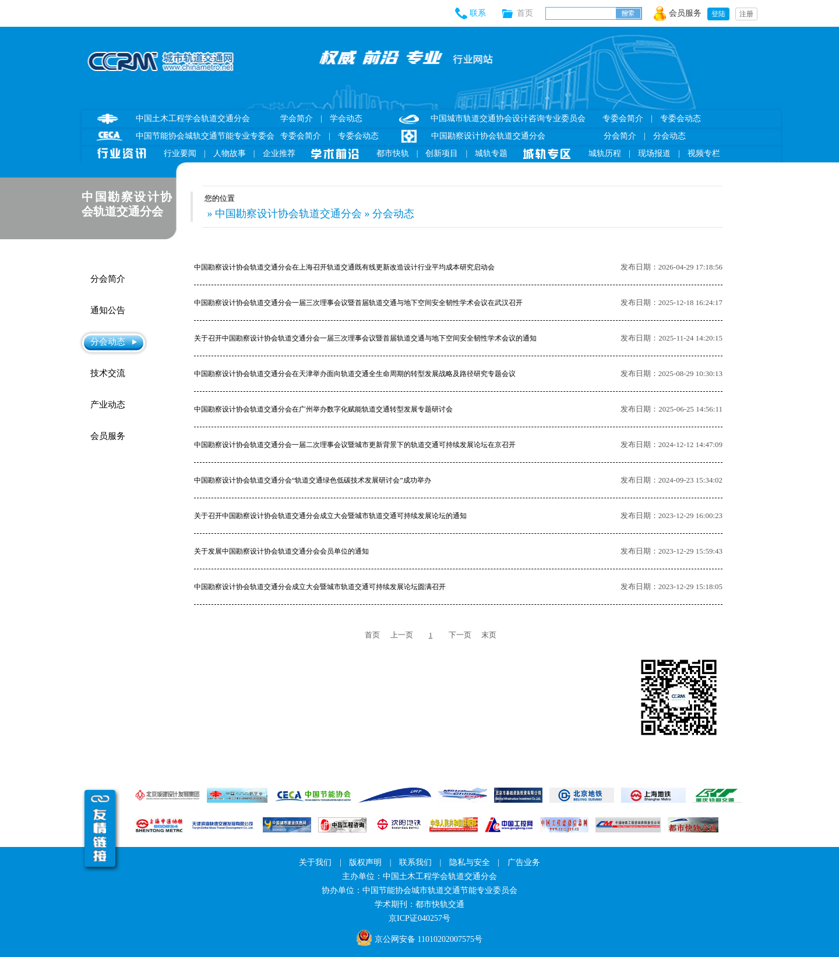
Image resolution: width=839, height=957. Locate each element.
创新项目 (441, 153)
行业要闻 (180, 153)
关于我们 (315, 862)
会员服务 (685, 13)
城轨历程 (604, 153)
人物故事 (229, 153)
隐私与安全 (469, 862)
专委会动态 (358, 136)
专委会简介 (300, 136)
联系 (478, 13)
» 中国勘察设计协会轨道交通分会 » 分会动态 (309, 213)
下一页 (460, 634)
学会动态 (346, 118)
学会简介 (296, 118)
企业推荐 (279, 153)
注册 (746, 14)
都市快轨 (392, 153)
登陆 (718, 14)
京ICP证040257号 (419, 918)
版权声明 (365, 862)
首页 (531, 13)
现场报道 (654, 153)
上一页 (401, 634)
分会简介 (620, 136)
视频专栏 (704, 153)
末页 (488, 634)
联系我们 (415, 862)
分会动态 (669, 136)
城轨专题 (491, 153)
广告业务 (523, 862)
